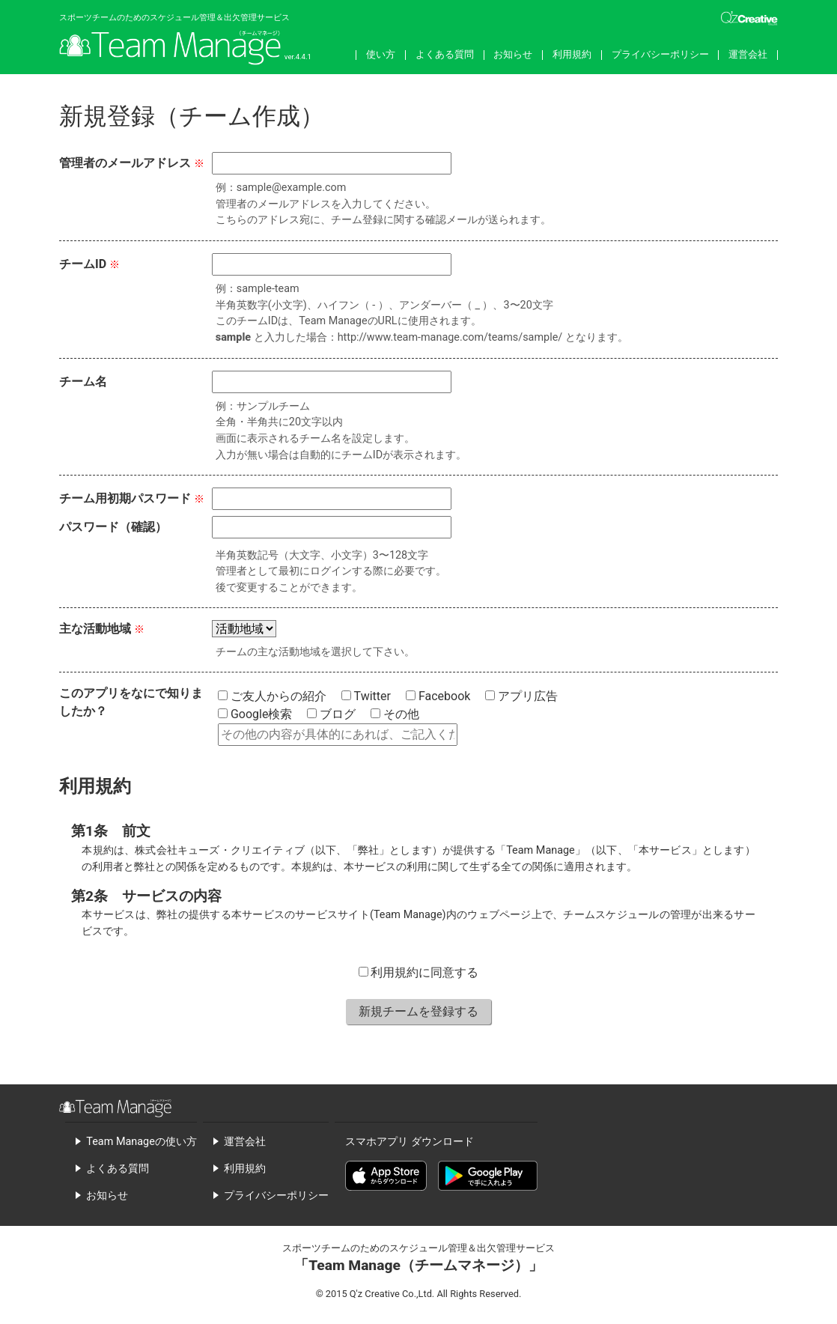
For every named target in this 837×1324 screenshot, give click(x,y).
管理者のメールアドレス (125, 163)
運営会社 (747, 54)
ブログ (331, 714)
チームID (82, 264)
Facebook (438, 696)
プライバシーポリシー (660, 54)
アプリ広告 (521, 696)
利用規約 (572, 54)
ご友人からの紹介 (272, 696)
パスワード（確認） (113, 527)
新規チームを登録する (418, 1011)
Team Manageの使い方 (141, 1141)
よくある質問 (445, 54)
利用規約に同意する (419, 972)
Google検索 (255, 714)
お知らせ (512, 54)
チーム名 (83, 381)
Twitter (366, 696)
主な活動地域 (95, 629)
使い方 (380, 54)
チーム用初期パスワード (125, 498)
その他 (395, 714)
